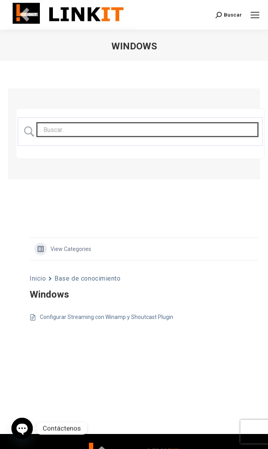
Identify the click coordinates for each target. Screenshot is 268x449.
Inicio (38, 278)
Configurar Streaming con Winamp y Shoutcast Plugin (106, 317)
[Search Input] (147, 129)
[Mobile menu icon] (255, 15)
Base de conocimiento (87, 278)
